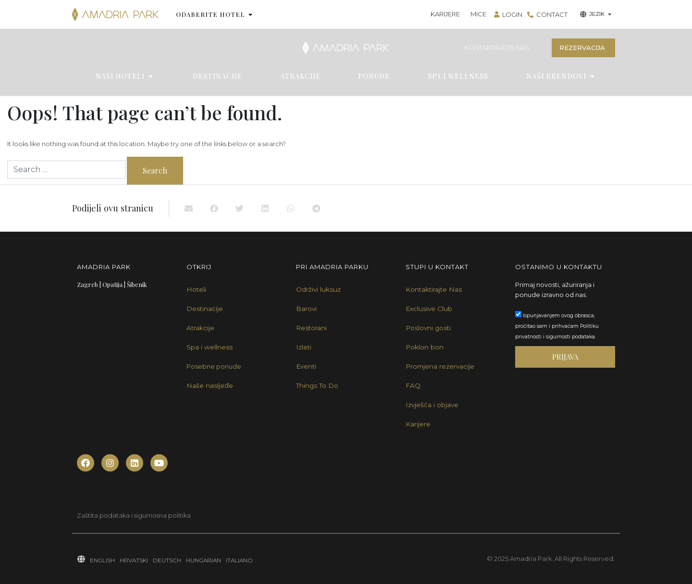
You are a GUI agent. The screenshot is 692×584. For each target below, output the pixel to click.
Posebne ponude (213, 366)
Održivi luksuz (318, 289)
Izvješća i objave (432, 405)
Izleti (303, 347)
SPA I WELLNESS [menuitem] (458, 76)
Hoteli (196, 289)
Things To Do (317, 385)
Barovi (306, 308)
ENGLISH (102, 560)
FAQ (413, 385)
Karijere (418, 424)
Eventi (306, 366)
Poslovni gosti (428, 328)
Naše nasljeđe (209, 385)
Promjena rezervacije (440, 366)
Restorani (311, 328)
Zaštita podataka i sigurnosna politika (134, 515)
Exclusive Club (429, 308)
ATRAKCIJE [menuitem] (300, 76)
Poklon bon (425, 347)
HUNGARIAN (203, 560)
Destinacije (204, 308)
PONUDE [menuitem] (374, 76)
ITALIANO (239, 560)
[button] (250, 14)
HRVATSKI (134, 560)
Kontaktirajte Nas (434, 289)
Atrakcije (200, 328)
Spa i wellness (209, 347)
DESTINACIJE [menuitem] (217, 76)
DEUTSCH (167, 560)
